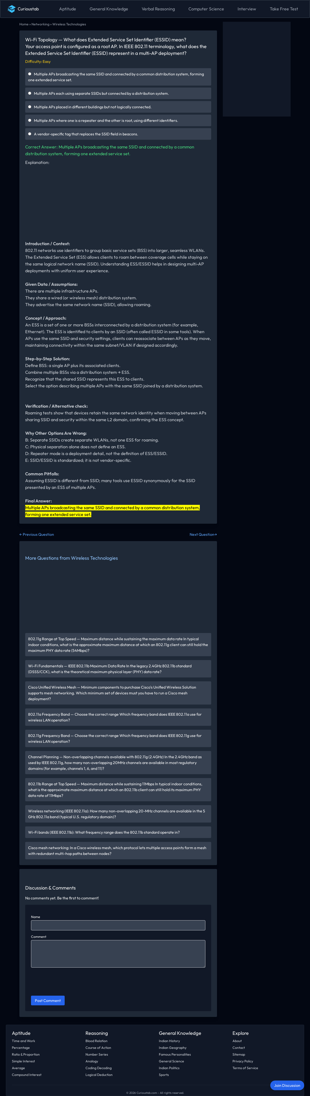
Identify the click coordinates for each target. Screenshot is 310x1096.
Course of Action (98, 1047)
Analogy (91, 1061)
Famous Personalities (175, 1054)
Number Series (96, 1054)
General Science (171, 1061)
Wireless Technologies (69, 24)
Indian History (169, 1041)
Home (24, 24)
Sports (164, 1075)
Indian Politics (169, 1068)
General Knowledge (109, 9)
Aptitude (67, 9)
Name (35, 917)
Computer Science (206, 9)
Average (18, 1068)
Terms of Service (245, 1068)
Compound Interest (26, 1075)
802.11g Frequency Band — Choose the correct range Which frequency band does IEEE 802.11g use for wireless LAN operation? (115, 738)
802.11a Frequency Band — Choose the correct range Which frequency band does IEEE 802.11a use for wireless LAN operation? (115, 717)
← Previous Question (36, 534)
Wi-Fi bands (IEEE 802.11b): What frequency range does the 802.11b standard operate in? (104, 832)
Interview (247, 9)
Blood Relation (96, 1041)
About (237, 1041)
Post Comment (48, 1000)
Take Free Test (284, 9)
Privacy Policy (242, 1061)
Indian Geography (172, 1047)
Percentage (21, 1047)
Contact (238, 1047)
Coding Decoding (98, 1068)
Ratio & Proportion (26, 1054)
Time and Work (23, 1041)
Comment (38, 936)
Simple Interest (23, 1061)
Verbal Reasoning (158, 9)
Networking (40, 24)
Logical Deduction (99, 1075)
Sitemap (238, 1054)
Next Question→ (203, 534)
